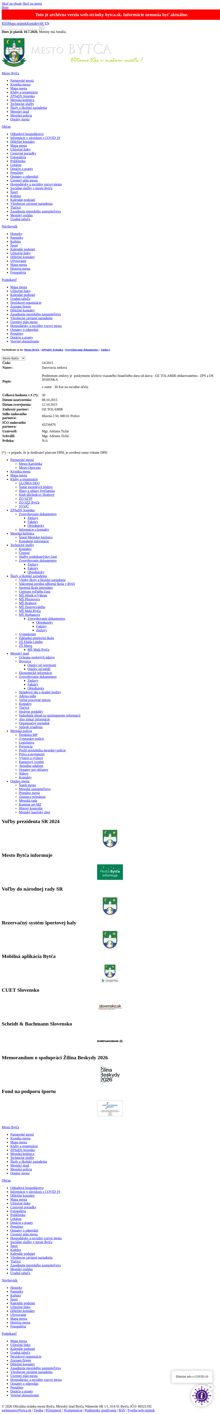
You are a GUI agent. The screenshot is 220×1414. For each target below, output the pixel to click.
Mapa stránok (17, 23)
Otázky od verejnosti (42, 665)
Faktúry (33, 522)
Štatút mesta (27, 785)
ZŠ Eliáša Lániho (31, 642)
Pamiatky (16, 237)
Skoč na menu (32, 3)
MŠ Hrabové (28, 603)
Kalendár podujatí (22, 200)
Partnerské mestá (22, 80)
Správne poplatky (31, 711)
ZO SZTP (25, 498)
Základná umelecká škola (36, 638)
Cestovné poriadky (23, 153)
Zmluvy (105, 349)
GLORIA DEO (29, 483)
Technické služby (22, 104)
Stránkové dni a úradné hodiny (40, 692)
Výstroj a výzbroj (31, 758)
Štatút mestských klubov (36, 487)
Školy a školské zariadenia (28, 107)
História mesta (20, 268)
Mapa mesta (18, 88)
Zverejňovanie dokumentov (82, 349)
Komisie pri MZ (30, 804)
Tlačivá (15, 207)
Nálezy (24, 773)
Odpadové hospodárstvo (27, 134)
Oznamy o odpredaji (24, 176)
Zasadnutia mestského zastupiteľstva (35, 211)
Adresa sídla (27, 696)
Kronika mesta (20, 84)
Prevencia (25, 746)
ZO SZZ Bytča (29, 502)
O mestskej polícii (31, 738)
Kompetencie (73, 1410)
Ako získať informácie (34, 719)
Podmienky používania (100, 1410)
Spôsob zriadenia (31, 727)
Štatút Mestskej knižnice (36, 537)
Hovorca (25, 661)
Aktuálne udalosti (31, 766)
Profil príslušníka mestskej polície (42, 750)
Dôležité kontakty (22, 141)
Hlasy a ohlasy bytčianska (37, 491)
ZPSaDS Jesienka (22, 96)
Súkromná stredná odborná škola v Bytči (47, 584)
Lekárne (15, 165)
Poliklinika (17, 161)
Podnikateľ (9, 280)
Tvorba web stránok (141, 1410)
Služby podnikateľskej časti (38, 556)
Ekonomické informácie (35, 673)
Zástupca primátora (32, 797)
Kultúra (15, 196)
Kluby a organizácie (24, 92)
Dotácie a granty (21, 169)
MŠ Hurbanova (29, 615)
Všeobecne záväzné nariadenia (31, 203)
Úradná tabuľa (20, 219)
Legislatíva (26, 742)
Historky (16, 234)
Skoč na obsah (11, 3)
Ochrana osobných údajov (37, 657)
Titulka (38, 1410)
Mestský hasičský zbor (34, 812)
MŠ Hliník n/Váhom (33, 595)
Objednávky (36, 525)
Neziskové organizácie (25, 302)
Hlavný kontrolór (31, 808)
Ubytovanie (18, 261)
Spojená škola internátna (36, 587)
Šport (14, 192)
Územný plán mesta (24, 180)
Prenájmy (16, 172)
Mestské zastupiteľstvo (34, 789)
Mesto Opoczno (30, 467)
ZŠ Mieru (25, 646)
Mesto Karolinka (30, 464)
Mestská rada (28, 800)
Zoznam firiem (20, 306)
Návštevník (9, 226)
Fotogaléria (18, 157)
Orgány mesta (19, 119)
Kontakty (33, 23)
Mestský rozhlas (21, 215)
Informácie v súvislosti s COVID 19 (35, 138)
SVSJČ (24, 506)
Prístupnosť (54, 1410)
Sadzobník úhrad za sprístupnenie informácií (49, 715)
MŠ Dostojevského (32, 607)
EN (47, 23)
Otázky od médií (39, 669)
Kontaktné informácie (34, 541)
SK (42, 23)
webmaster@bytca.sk (16, 1410)
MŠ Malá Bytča (30, 611)
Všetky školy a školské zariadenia (42, 580)
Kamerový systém (31, 762)
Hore (5, 7)
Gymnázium (27, 634)
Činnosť (24, 553)
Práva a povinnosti (31, 754)
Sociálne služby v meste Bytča (31, 188)
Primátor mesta (29, 793)
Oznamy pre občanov (33, 769)
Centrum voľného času (34, 591)
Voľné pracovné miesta (35, 700)
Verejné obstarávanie (24, 341)
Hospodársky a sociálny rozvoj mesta (36, 184)
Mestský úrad (19, 111)
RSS (5, 23)
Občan (6, 126)
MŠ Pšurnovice (29, 599)
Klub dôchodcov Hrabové (36, 495)
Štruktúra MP (28, 735)
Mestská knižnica (22, 100)
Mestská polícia (21, 115)
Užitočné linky (20, 149)
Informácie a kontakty (34, 529)
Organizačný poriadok (34, 723)
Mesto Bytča (10, 73)
